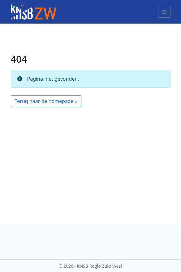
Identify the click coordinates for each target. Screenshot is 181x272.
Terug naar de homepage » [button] (46, 101)
